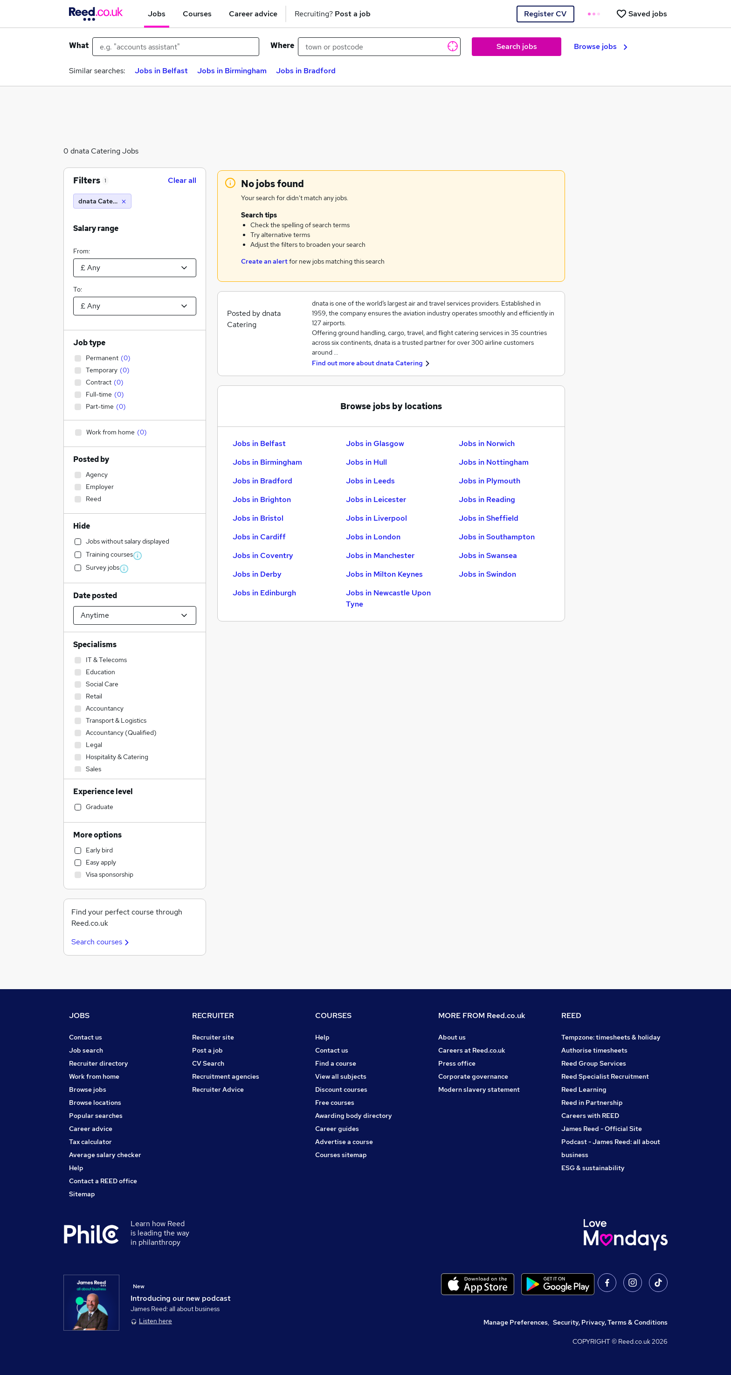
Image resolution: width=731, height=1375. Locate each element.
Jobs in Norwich (487, 443)
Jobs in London (373, 537)
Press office (457, 1063)
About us (452, 1037)
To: (77, 289)
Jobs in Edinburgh (264, 593)
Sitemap (82, 1194)
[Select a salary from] (134, 267)
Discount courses (341, 1089)
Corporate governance (473, 1076)
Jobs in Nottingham (494, 462)
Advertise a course (344, 1142)
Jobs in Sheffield (488, 518)
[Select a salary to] (134, 306)
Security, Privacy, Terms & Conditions (610, 1322)
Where (282, 45)
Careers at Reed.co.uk (471, 1050)
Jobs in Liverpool (376, 518)
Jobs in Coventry (263, 555)
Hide (81, 526)
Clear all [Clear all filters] (182, 180)
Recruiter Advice (218, 1089)
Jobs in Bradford (306, 71)
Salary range (95, 228)
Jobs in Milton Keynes (384, 574)
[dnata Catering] (102, 201)
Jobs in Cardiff (259, 537)
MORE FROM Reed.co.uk (481, 1015)
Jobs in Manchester (380, 555)
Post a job (207, 1050)
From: (81, 251)
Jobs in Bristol (258, 518)
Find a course (335, 1063)
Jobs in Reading (487, 499)
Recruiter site (213, 1037)
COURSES (333, 1015)
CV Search (208, 1063)
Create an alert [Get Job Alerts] (264, 261)
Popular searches (96, 1115)
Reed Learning (584, 1089)
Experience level (103, 791)
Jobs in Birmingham (232, 71)
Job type (89, 343)
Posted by (91, 459)
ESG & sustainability (593, 1168)
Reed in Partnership (592, 1102)
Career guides (337, 1128)
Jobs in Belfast (161, 71)
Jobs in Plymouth (489, 481)
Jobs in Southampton (497, 537)
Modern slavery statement (479, 1089)
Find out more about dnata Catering (367, 363)
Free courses (334, 1102)
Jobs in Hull (366, 462)
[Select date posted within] (134, 615)
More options (97, 835)
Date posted (95, 595)
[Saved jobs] (641, 14)
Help (76, 1168)
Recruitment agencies (225, 1076)
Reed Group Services (593, 1063)
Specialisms (95, 644)
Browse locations (95, 1102)
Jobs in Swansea (488, 555)
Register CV (545, 14)
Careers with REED (590, 1115)
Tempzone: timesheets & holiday (611, 1037)
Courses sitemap (341, 1155)
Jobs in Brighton (262, 499)
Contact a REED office (103, 1181)
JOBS (79, 1015)
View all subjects (340, 1076)
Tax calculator (90, 1142)
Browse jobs (601, 46)
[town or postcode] (379, 46)
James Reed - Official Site (601, 1128)
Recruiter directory (98, 1063)
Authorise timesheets (594, 1050)
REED (571, 1015)
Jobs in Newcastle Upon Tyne (388, 598)
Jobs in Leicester (376, 499)
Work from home (94, 1076)
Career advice (90, 1128)
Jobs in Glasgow (375, 443)
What (79, 45)
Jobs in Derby (257, 574)
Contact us (85, 1037)
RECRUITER (213, 1015)
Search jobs (517, 46)
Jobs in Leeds (370, 481)
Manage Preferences (515, 1322)
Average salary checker (105, 1155)
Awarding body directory (353, 1115)
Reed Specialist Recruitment (605, 1076)
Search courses (101, 942)
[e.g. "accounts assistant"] (175, 46)
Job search (86, 1050)
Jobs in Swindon (487, 574)
